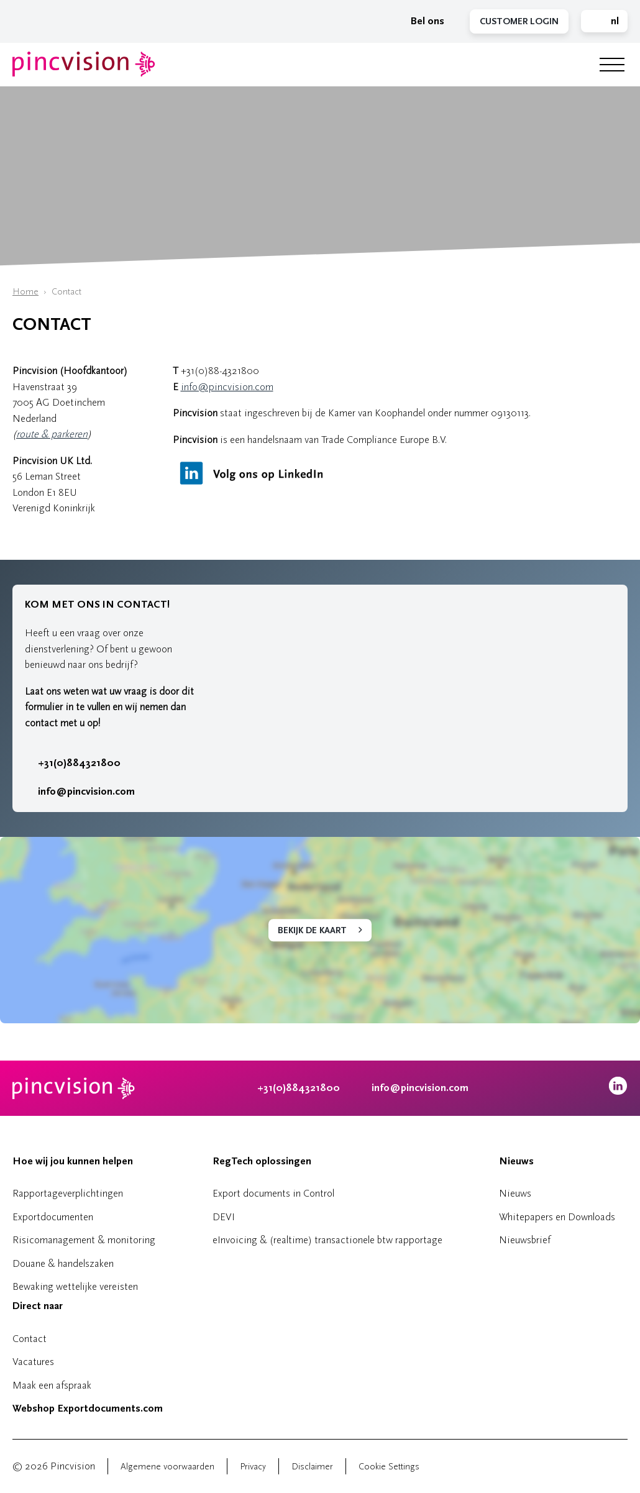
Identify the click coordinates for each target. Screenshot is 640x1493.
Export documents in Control (273, 1193)
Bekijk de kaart (312, 930)
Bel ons (421, 21)
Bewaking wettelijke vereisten (75, 1286)
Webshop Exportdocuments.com (87, 1408)
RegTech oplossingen (262, 1161)
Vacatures (33, 1361)
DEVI (224, 1217)
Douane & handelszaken (63, 1263)
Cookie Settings (389, 1466)
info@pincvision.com (227, 387)
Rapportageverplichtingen (67, 1193)
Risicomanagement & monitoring (83, 1240)
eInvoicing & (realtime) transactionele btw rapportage (327, 1240)
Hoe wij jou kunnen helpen (72, 1161)
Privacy (253, 1466)
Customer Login (519, 21)
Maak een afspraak (51, 1385)
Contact (29, 1339)
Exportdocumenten (52, 1217)
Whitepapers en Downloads (557, 1217)
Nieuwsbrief (525, 1240)
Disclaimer (312, 1466)
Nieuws (516, 1161)
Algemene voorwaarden (167, 1466)
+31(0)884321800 (73, 763)
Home (25, 291)
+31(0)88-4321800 (220, 371)
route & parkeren (52, 434)
